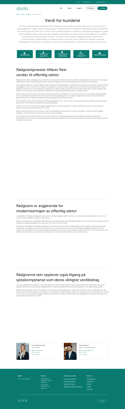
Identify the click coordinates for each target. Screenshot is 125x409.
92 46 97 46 (37, 352)
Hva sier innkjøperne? (81, 54)
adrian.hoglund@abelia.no (87, 350)
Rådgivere (28, 14)
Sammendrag (24, 54)
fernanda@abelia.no (38, 350)
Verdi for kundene (100, 54)
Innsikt (22, 14)
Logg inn (79, 8)
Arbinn (70, 8)
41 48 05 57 (84, 352)
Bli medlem (90, 8)
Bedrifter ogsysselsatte (44, 54)
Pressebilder (37, 354)
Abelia (17, 14)
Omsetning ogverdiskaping (62, 54)
